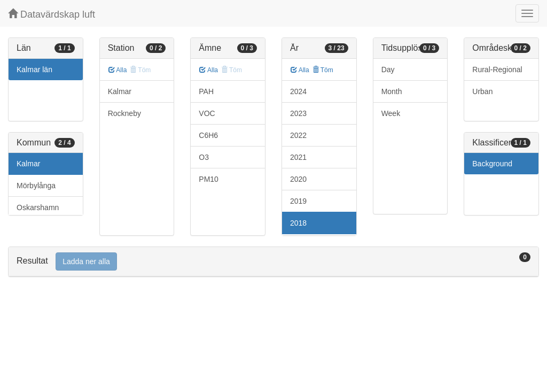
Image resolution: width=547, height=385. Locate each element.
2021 (298, 157)
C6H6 (208, 135)
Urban (482, 91)
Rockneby (124, 113)
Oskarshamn (38, 207)
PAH (206, 91)
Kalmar (28, 163)
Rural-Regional (497, 69)
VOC (207, 113)
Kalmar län (34, 69)
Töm (322, 70)
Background (492, 163)
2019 (298, 201)
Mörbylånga (36, 185)
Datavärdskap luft (51, 14)
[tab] (273, 261)
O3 (204, 157)
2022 (298, 135)
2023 (298, 113)
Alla (117, 70)
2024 (298, 91)
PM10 (208, 179)
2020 (298, 179)
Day (388, 69)
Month (391, 91)
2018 (298, 223)
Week (391, 113)
